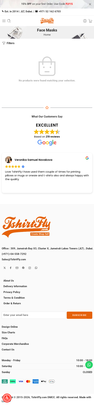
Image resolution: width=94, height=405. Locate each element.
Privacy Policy (11, 292)
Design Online (10, 326)
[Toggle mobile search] (9, 21)
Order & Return (12, 303)
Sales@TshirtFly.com (14, 259)
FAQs (5, 338)
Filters (8, 43)
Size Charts (8, 332)
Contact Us (8, 349)
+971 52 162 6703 (50, 11)
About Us (8, 280)
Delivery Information (15, 286)
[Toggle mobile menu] (4, 21)
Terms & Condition (14, 297)
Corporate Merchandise (15, 344)
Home (47, 34)
